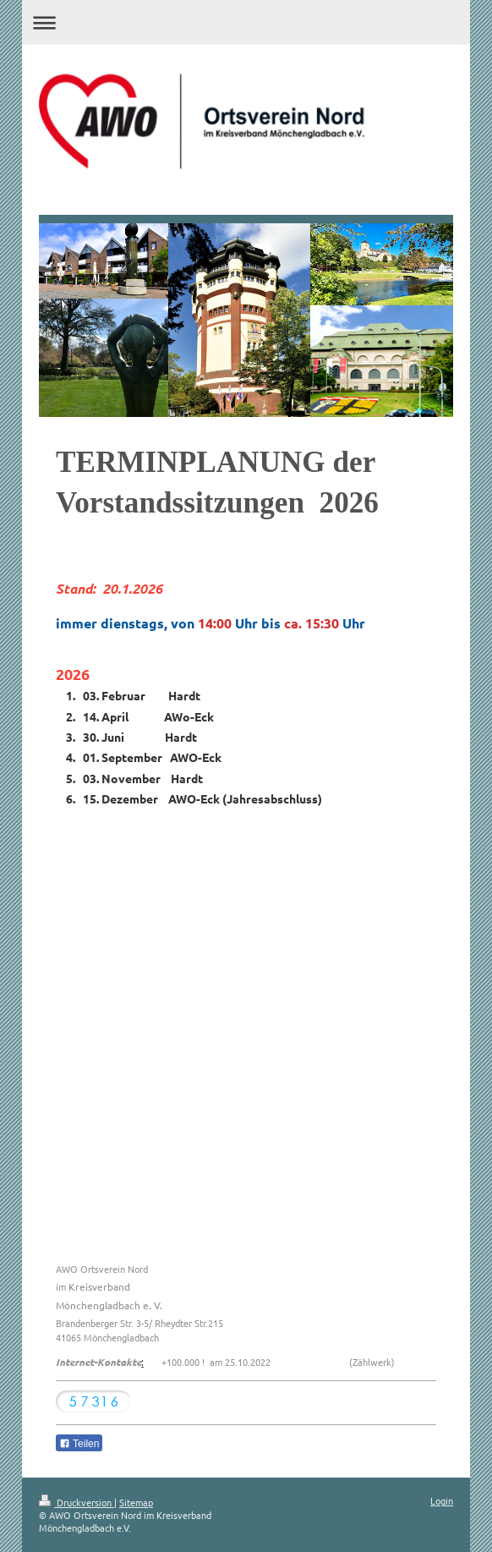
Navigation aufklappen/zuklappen (246, 22)
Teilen (79, 1444)
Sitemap (136, 1502)
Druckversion (76, 1502)
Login (441, 1500)
